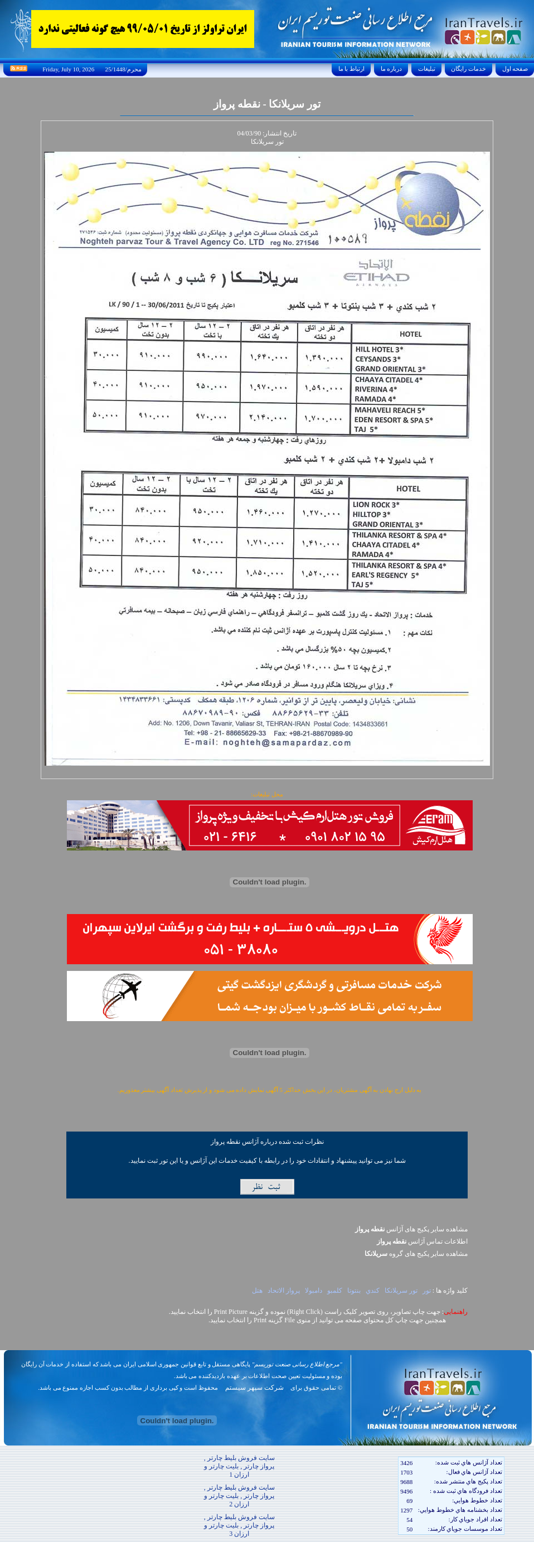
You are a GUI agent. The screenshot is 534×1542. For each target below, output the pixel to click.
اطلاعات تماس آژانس (422, 1241)
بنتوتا (354, 1290)
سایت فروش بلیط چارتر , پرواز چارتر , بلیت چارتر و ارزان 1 (239, 1466)
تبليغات (426, 68)
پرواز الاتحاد (284, 1290)
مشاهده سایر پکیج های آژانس (411, 1229)
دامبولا (313, 1290)
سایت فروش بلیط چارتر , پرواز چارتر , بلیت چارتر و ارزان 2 (239, 1495)
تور (427, 1290)
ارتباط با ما (351, 68)
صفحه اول (515, 68)
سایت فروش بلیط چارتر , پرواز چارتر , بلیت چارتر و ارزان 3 (239, 1525)
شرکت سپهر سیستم (254, 1387)
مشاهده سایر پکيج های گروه (416, 1254)
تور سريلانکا (401, 1290)
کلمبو (334, 1290)
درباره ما (391, 68)
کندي (373, 1290)
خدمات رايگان (469, 68)
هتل (257, 1290)
